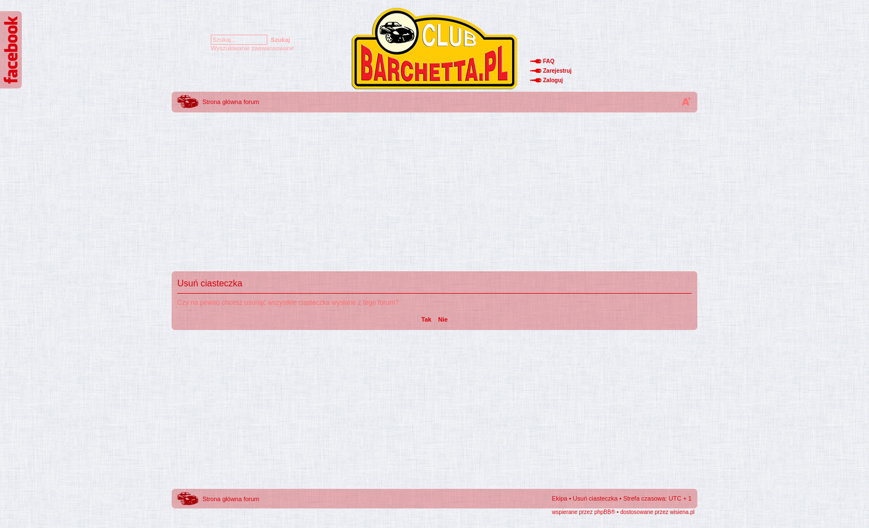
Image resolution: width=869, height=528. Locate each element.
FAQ (549, 61)
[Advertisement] (434, 193)
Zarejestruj (557, 71)
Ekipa (560, 498)
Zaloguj (553, 80)
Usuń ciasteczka (595, 498)
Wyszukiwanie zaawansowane (252, 48)
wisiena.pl (682, 512)
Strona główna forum (230, 101)
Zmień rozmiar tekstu (686, 101)
